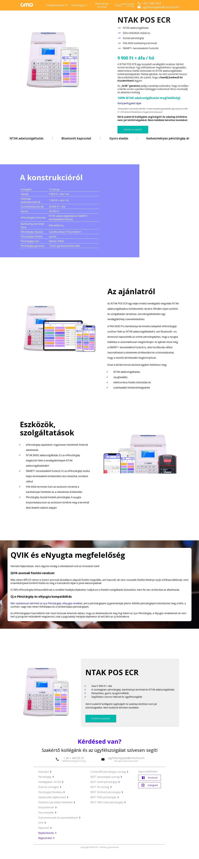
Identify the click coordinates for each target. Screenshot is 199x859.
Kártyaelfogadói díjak (129, 103)
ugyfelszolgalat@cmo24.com (158, 7)
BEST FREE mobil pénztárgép (107, 802)
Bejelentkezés (48, 833)
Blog (118, 5)
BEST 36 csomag (100, 787)
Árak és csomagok (48, 787)
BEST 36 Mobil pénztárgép (106, 792)
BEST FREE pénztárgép (103, 797)
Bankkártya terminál (101, 5)
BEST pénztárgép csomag (105, 776)
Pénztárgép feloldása (50, 792)
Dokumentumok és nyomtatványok (60, 817)
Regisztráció (47, 838)
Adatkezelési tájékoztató (53, 797)
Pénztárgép (44, 776)
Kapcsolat (43, 827)
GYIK (42, 823)
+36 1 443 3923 (149, 3)
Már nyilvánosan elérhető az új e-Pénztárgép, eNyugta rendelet (46, 603)
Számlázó (43, 771)
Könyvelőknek (48, 807)
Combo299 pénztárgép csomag (108, 771)
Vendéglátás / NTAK (49, 782)
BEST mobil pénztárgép (104, 782)
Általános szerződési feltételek (57, 802)
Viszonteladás (47, 812)
